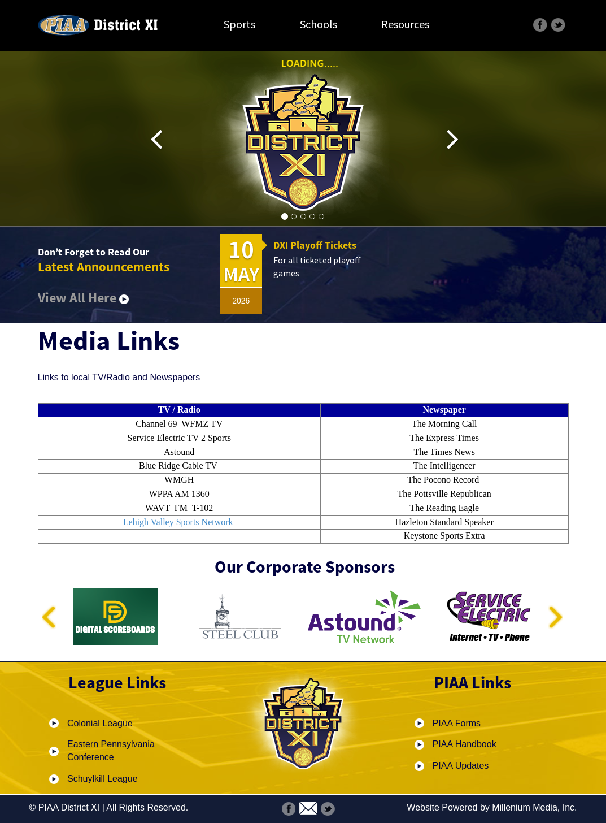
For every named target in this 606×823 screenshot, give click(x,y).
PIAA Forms (457, 723)
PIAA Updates (461, 765)
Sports (239, 24)
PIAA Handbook (464, 744)
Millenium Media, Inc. (534, 807)
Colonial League (100, 723)
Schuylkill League (102, 778)
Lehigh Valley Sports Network (178, 522)
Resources (405, 24)
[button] (165, 139)
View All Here (83, 297)
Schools (318, 24)
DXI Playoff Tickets (314, 245)
